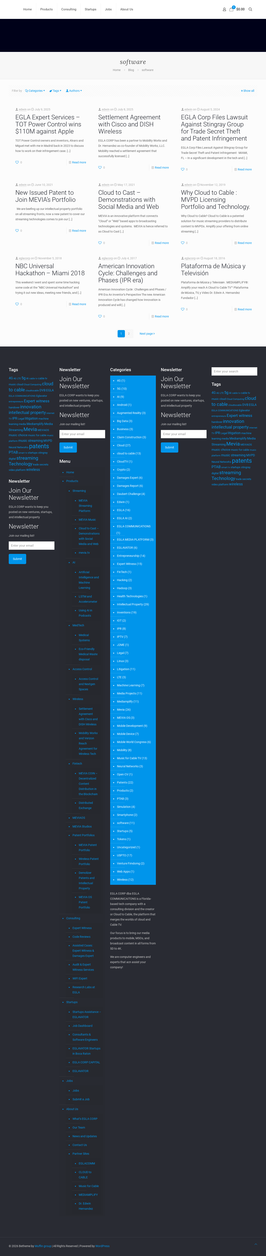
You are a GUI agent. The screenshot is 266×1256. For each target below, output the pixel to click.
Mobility (122, 750)
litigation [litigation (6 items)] (31, 418)
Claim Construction (129, 437)
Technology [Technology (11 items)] (20, 463)
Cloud (120, 445)
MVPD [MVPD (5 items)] (47, 441)
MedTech (78, 625)
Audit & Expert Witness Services (83, 967)
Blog (131, 70)
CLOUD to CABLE (85, 1174)
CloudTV (122, 461)
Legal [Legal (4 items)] (21, 418)
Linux (120, 661)
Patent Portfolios (84, 835)
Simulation (124, 806)
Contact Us (80, 1145)
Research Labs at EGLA (84, 989)
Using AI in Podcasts (85, 613)
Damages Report (128, 485)
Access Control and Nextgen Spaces (88, 684)
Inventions (124, 612)
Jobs (69, 1080)
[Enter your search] (234, 371)
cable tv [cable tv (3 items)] (33, 378)
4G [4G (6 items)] (11, 378)
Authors (74, 90)
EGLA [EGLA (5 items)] (50, 390)
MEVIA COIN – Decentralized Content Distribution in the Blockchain (88, 784)
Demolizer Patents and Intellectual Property (87, 880)
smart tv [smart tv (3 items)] (22, 453)
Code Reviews (81, 936)
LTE (119, 677)
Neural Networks (128, 766)
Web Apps (123, 871)
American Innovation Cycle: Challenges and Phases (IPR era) (128, 273)
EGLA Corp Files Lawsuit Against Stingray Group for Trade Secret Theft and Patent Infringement (214, 128)
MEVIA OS (123, 717)
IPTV (120, 636)
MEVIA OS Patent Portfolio (85, 902)
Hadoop (122, 588)
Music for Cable (89, 1186)
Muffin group (43, 1246)
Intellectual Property (130, 604)
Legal (120, 653)
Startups (72, 1002)
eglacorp (24, 258)
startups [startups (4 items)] (33, 452)
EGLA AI (122, 518)
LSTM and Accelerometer (88, 599)
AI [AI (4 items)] (27, 378)
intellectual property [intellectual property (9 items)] (27, 412)
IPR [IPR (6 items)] (14, 418)
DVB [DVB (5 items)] (42, 390)
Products (72, 481)
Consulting (73, 918)
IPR (119, 628)
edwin (23, 109)
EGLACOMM (87, 1163)
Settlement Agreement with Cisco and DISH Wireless (129, 124)
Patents (122, 782)
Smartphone (125, 815)
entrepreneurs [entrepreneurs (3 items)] (16, 401)
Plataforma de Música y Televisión (213, 269)
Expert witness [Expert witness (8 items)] (36, 401)
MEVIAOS (79, 817)
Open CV (122, 774)
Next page (148, 333)
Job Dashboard (82, 1025)
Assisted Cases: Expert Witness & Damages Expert (83, 950)
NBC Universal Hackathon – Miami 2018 (50, 269)
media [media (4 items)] (22, 424)
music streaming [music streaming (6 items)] (30, 441)
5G (119, 388)
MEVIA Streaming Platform (85, 506)
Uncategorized (126, 847)
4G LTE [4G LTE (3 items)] (17, 378)
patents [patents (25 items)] (39, 446)
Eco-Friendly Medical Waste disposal (88, 654)
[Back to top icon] (255, 1244)
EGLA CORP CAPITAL (86, 1062)
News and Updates (85, 1136)
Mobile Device (125, 734)
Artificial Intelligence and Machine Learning (89, 579)
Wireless (78, 699)
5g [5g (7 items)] (23, 378)
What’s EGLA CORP (85, 1118)
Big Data (122, 421)
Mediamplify (125, 701)
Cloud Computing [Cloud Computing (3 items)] (32, 384)
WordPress (102, 1246)
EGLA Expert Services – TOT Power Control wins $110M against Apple (48, 124)
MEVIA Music (87, 519)
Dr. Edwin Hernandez (86, 1206)
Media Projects (126, 693)
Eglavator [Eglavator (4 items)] (41, 395)
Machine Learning (128, 685)
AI (74, 562)
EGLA (120, 510)
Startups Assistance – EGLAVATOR (87, 1014)
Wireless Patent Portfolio (89, 861)
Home (117, 70)
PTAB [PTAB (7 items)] (13, 452)
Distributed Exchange (86, 805)
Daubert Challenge (129, 494)
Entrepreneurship (128, 555)
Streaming (79, 490)
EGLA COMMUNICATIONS (133, 526)
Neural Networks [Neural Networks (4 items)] (18, 447)
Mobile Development (130, 725)
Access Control (82, 669)
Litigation (123, 669)
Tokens (121, 839)
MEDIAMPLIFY (88, 1194)
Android (122, 404)
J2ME (120, 644)
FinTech (122, 572)
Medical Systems (84, 637)
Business (123, 429)
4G (119, 380)
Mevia (121, 709)
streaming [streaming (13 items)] (27, 458)
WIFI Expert (80, 978)
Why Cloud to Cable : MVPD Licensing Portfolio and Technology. (215, 199)
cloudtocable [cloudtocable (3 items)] (32, 390)
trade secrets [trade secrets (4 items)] (40, 464)
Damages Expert (127, 477)
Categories (35, 90)
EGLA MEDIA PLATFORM (133, 539)
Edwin (121, 502)
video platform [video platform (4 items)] (17, 469)
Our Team (79, 1127)
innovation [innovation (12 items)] (30, 406)
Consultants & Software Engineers (85, 1037)
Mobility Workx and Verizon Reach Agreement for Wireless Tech (88, 743)
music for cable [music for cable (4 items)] (37, 435)
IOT (119, 620)
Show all (247, 90)
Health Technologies (130, 596)
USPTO (121, 855)
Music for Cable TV (129, 758)
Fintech (77, 763)
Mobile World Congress (132, 742)
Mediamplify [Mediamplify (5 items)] (35, 424)
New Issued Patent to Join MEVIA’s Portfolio (45, 196)
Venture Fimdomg (128, 863)
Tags (55, 90)
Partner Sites (81, 1153)
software (147, 70)
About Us (72, 1109)
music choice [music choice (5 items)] (18, 435)
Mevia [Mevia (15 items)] (30, 429)
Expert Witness (82, 928)
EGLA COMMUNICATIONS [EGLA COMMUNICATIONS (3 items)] (22, 396)
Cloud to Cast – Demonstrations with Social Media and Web (128, 199)
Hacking (122, 580)
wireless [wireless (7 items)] (33, 470)
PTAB (120, 798)
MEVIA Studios (82, 826)
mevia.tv (84, 552)
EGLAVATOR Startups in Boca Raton (86, 1051)
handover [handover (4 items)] (14, 407)
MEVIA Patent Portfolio (88, 847)
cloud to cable (126, 453)
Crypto (121, 469)
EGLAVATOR (81, 1071)
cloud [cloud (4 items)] (20, 384)
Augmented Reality (129, 413)
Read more (79, 162)
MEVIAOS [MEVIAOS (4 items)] (43, 430)
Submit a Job (81, 1099)
